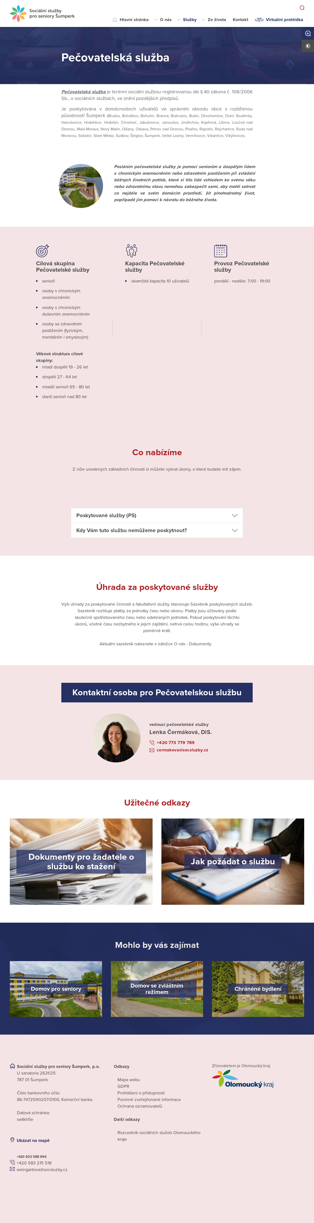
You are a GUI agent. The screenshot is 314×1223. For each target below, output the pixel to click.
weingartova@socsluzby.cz (42, 1169)
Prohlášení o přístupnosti (141, 1093)
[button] (157, 515)
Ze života (217, 19)
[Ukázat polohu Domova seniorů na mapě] (56, 1188)
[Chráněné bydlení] (258, 989)
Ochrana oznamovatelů (140, 1106)
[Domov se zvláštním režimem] (157, 989)
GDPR (123, 1086)
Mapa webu (129, 1079)
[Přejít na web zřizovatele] (258, 1079)
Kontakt (240, 19)
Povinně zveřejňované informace (149, 1099)
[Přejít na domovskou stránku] (42, 13)
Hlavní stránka (134, 19)
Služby (189, 19)
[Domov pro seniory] (56, 989)
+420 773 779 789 (176, 742)
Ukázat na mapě (33, 1140)
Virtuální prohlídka (284, 19)
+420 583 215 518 (34, 1163)
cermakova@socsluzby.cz (182, 750)
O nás (166, 19)
